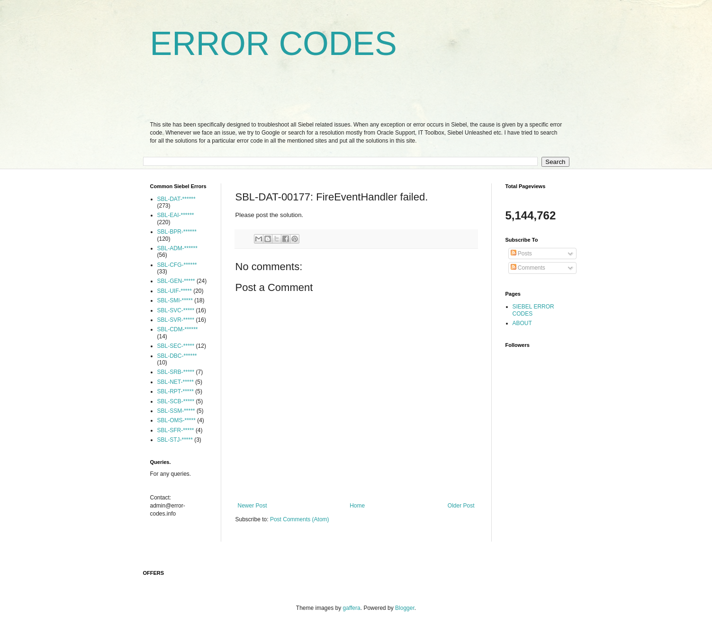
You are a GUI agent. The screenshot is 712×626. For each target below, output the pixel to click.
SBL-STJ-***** (175, 439)
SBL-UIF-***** (174, 291)
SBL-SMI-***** (175, 300)
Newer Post (252, 505)
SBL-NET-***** (175, 382)
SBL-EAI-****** (175, 215)
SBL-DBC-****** (177, 356)
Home (357, 505)
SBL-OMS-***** (176, 420)
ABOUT (522, 323)
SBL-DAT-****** (176, 199)
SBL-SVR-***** (176, 320)
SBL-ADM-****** (177, 248)
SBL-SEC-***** (176, 346)
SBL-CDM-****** (177, 329)
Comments (528, 267)
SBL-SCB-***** (176, 401)
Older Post (461, 505)
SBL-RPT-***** (175, 391)
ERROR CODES (273, 43)
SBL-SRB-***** (176, 372)
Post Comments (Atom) (299, 519)
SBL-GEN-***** (176, 281)
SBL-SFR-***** (175, 430)
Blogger (405, 608)
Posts (521, 253)
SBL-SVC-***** (176, 310)
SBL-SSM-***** (176, 411)
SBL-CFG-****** (177, 265)
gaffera (352, 608)
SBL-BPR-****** (177, 231)
